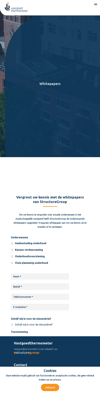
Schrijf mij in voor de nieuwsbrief (31, 332)
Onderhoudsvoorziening (30, 270)
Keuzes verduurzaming (29, 263)
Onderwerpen (19, 251)
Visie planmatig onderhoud (31, 276)
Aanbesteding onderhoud (30, 257)
